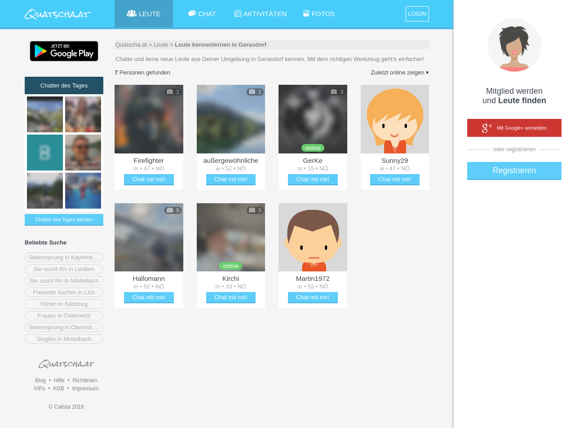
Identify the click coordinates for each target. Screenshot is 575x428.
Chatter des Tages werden (64, 219)
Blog (40, 380)
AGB (58, 388)
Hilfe (59, 380)
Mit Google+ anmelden (514, 128)
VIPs (39, 388)
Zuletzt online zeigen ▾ (400, 72)
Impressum (85, 388)
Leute (161, 44)
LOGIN (417, 13)
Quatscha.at (131, 44)
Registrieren (514, 170)
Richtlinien (84, 380)
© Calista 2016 (66, 407)
